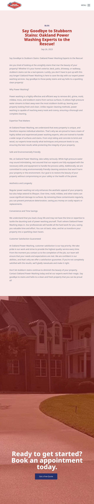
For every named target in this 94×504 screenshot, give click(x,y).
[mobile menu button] (88, 5)
